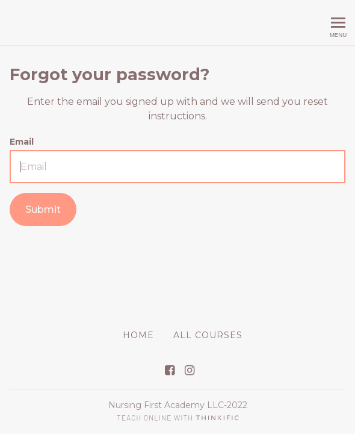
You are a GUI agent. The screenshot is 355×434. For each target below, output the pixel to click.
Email (22, 141)
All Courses (207, 335)
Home (138, 335)
